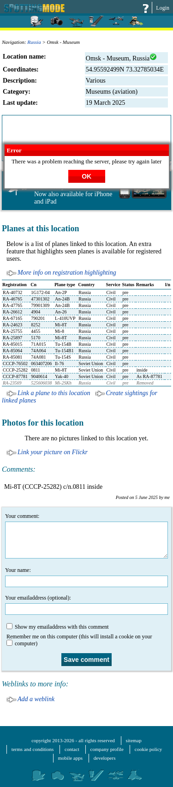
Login (162, 8)
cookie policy (148, 749)
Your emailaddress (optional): (86, 605)
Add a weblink (36, 699)
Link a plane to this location (54, 393)
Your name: (86, 577)
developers (105, 758)
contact (72, 749)
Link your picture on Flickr (53, 452)
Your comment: (86, 536)
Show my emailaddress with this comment (57, 626)
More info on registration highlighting (67, 272)
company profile (107, 749)
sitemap (134, 740)
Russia (34, 42)
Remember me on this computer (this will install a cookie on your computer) (79, 640)
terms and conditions (33, 749)
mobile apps (70, 758)
